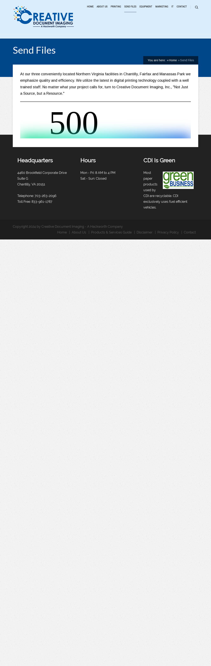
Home (90, 10)
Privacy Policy (168, 255)
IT (172, 10)
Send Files (130, 10)
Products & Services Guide (111, 255)
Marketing (161, 10)
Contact (182, 10)
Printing (116, 10)
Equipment (145, 10)
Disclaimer (144, 255)
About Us (102, 10)
